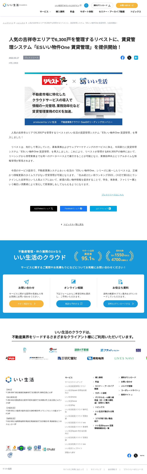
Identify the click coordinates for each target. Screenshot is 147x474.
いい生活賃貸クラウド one (75, 422)
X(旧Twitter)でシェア (43, 208)
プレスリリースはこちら (109, 194)
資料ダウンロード (102, 6)
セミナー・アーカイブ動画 (111, 13)
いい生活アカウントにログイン (67, 6)
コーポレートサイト (129, 390)
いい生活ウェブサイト (73, 448)
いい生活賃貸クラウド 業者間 (76, 426)
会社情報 (112, 469)
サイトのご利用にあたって (73, 469)
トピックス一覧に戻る (73, 225)
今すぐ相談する (25, 304)
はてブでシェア (103, 208)
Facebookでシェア (73, 208)
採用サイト (125, 394)
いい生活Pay (70, 405)
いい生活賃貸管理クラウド (75, 385)
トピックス (135, 13)
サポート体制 (86, 13)
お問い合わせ (127, 6)
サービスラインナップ (73, 381)
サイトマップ (96, 469)
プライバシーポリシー (133, 469)
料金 (72, 13)
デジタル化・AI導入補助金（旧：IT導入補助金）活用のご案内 (104, 399)
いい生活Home (71, 396)
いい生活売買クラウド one (75, 444)
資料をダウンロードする (119, 304)
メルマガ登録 (126, 385)
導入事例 (60, 13)
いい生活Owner (71, 400)
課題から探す (70, 452)
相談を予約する (72, 304)
